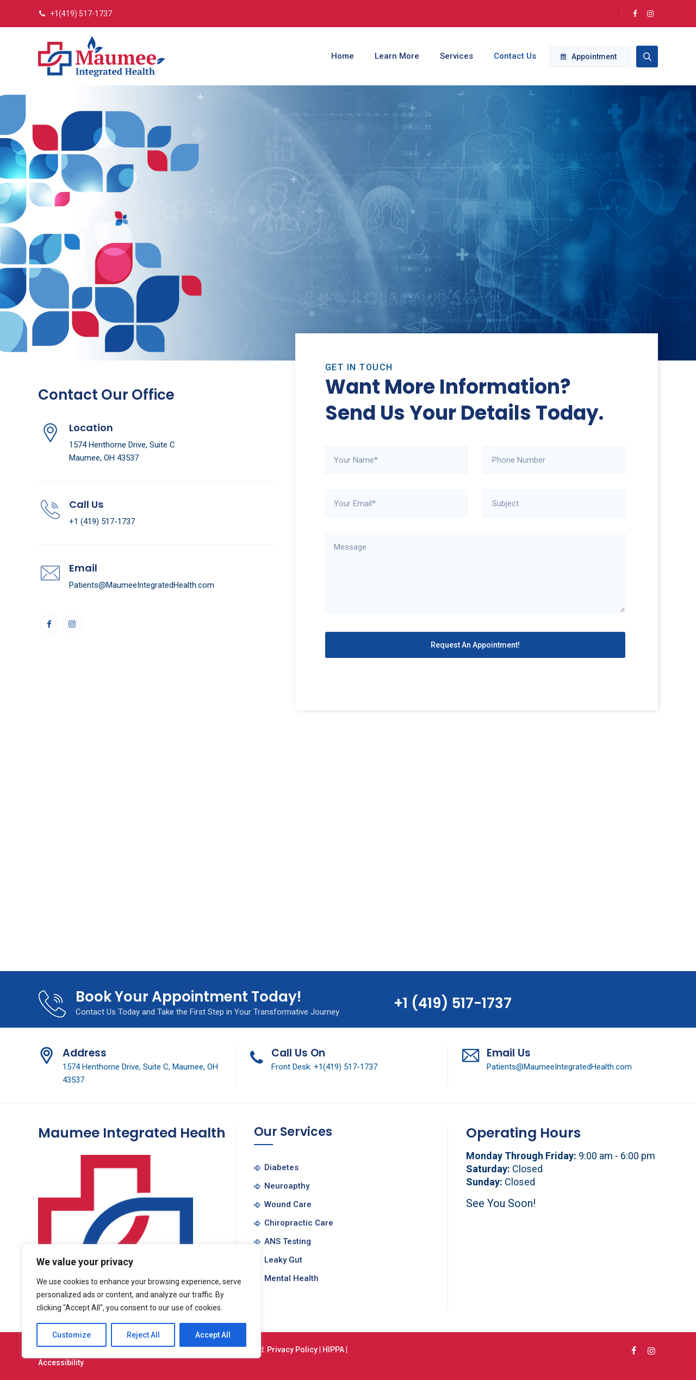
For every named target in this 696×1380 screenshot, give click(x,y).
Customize (71, 1335)
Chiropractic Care (298, 1223)
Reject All (143, 1335)
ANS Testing (287, 1241)
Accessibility (61, 1362)
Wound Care (288, 1204)
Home (338, 56)
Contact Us (510, 56)
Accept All (213, 1335)
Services (452, 56)
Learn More (392, 56)
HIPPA (333, 1349)
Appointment (589, 56)
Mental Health (291, 1278)
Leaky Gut (283, 1260)
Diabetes (281, 1167)
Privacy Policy (292, 1349)
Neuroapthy (286, 1186)
